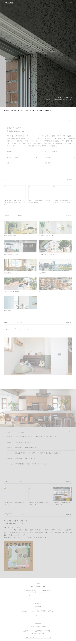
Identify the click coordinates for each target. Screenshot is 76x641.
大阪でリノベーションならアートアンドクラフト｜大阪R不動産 (8, 2)
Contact (68, 638)
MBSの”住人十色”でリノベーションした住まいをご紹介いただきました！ (28, 111)
